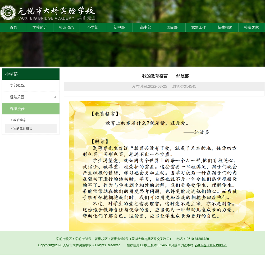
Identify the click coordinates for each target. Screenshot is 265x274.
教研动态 (19, 120)
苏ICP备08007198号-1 (211, 245)
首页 (13, 27)
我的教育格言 (22, 128)
